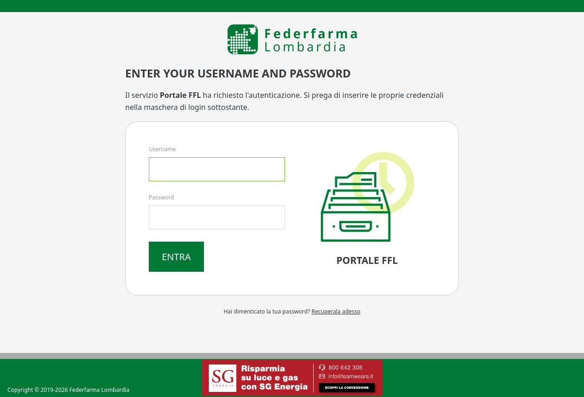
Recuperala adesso (336, 311)
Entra (176, 256)
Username (162, 149)
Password (161, 197)
